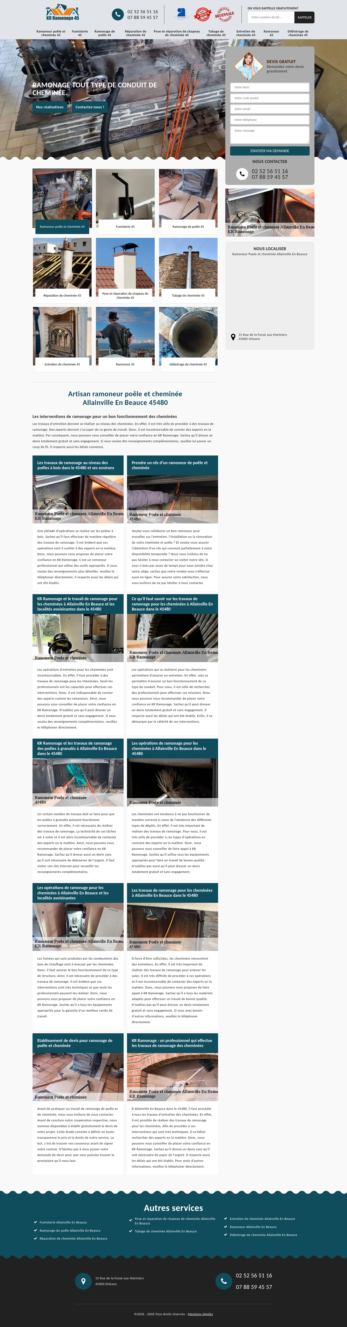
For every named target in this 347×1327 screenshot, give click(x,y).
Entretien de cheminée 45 (246, 33)
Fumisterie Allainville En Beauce (63, 1222)
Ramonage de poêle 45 (105, 33)
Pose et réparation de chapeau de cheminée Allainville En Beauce (175, 1221)
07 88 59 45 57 (142, 17)
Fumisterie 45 (80, 33)
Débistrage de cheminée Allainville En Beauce (263, 1235)
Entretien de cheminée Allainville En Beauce (262, 1219)
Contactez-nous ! (90, 107)
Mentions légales (200, 1314)
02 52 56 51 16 (142, 11)
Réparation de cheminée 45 (135, 33)
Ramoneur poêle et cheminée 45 (51, 33)
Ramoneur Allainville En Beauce (253, 1227)
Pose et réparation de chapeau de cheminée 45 (177, 33)
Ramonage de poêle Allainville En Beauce (70, 1231)
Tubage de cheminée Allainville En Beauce (166, 1231)
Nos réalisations (50, 107)
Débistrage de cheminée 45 (298, 33)
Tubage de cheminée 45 (216, 33)
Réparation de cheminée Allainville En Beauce (73, 1238)
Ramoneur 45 (271, 33)
